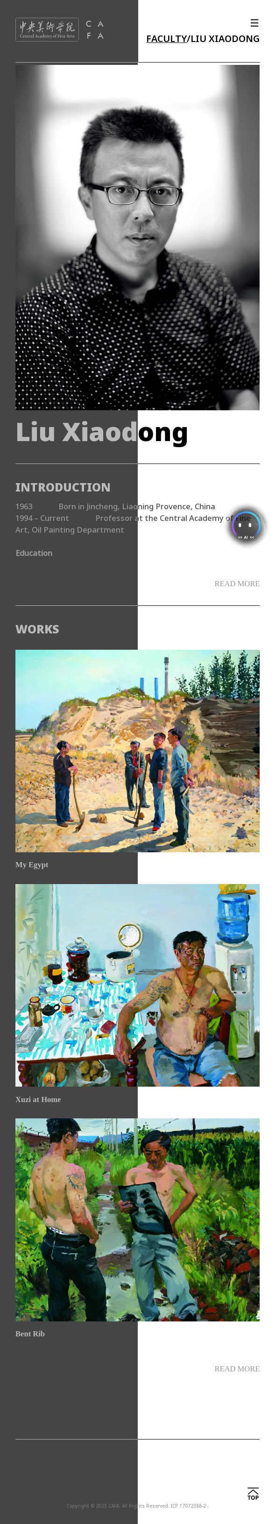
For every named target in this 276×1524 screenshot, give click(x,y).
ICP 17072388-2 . (190, 1506)
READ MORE (237, 1368)
